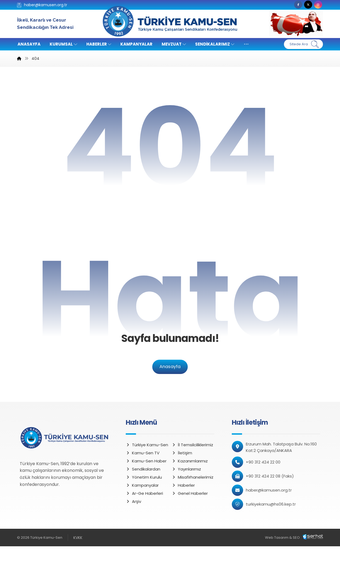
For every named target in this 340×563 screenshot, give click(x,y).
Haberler (183, 501)
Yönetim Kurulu (144, 493)
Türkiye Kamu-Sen (147, 461)
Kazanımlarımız (190, 477)
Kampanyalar (142, 501)
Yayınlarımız (186, 485)
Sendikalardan (143, 485)
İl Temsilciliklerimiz (192, 461)
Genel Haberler (190, 510)
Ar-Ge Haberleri (144, 510)
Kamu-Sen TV (142, 469)
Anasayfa (169, 383)
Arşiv (133, 518)
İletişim (182, 469)
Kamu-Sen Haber (146, 477)
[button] (298, 5)
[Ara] (315, 44)
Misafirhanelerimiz (192, 493)
